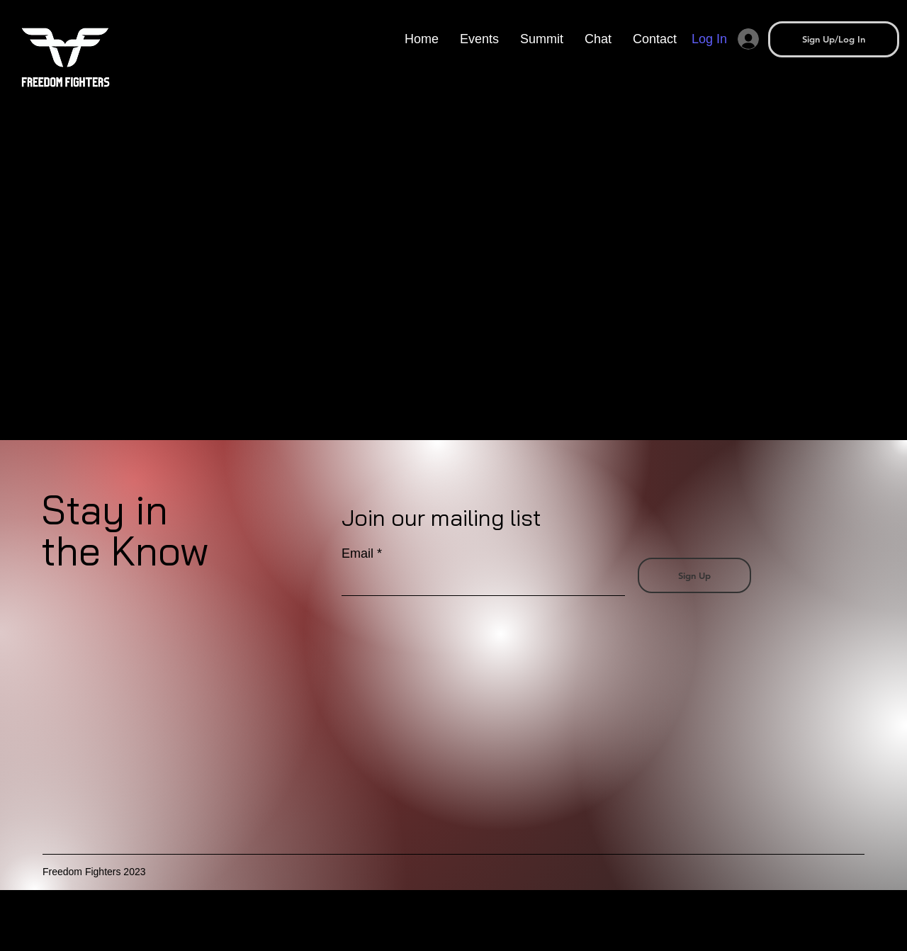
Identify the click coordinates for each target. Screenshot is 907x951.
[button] (541, 39)
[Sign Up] (694, 575)
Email (357, 553)
